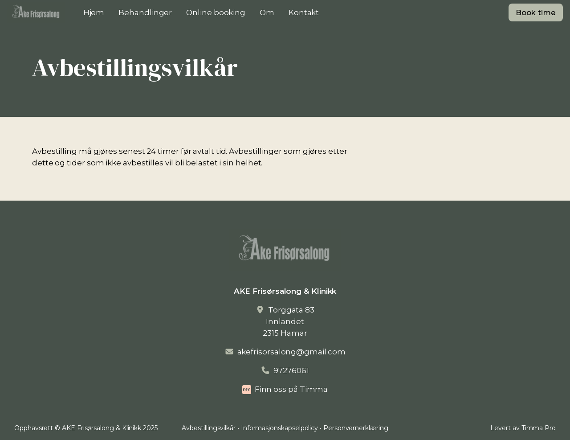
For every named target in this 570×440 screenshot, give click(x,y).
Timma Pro (538, 428)
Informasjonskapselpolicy (279, 428)
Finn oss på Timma (291, 389)
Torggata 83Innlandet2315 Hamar (288, 321)
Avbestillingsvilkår (209, 428)
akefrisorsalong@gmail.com (291, 351)
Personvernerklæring (355, 428)
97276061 (291, 370)
